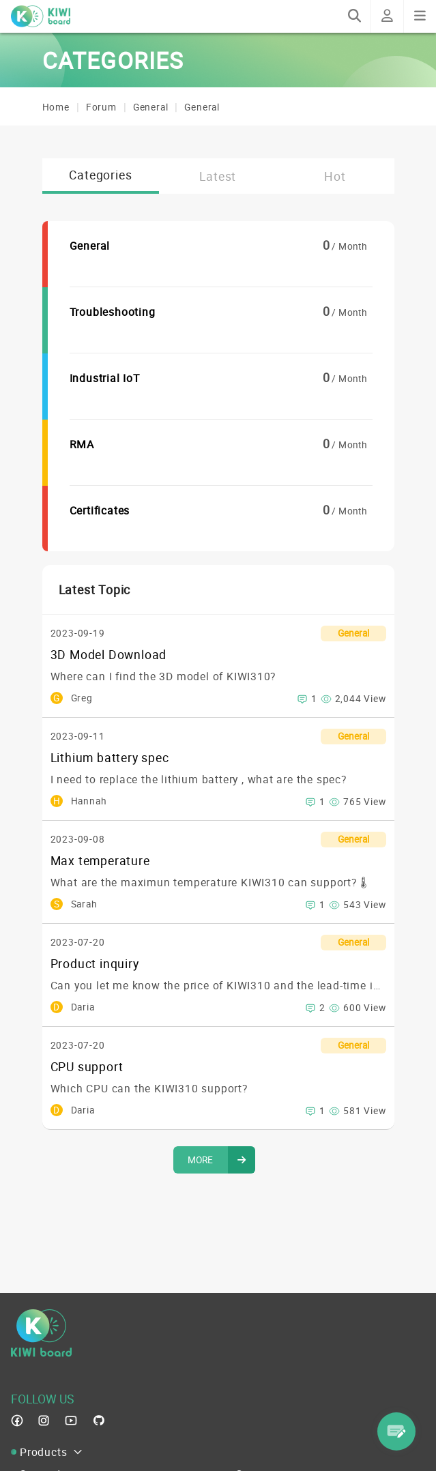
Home (56, 107)
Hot (334, 176)
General (151, 107)
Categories (100, 174)
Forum (101, 107)
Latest (217, 176)
